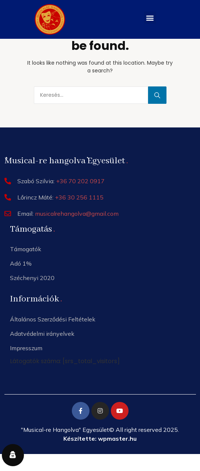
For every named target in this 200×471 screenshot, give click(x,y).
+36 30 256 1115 (79, 197)
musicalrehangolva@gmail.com (77, 213)
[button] (150, 17)
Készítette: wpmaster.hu (100, 438)
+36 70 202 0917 (80, 181)
